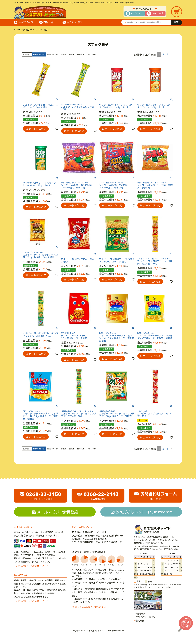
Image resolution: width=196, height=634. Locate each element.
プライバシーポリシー (146, 617)
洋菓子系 (27, 29)
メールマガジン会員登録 (57, 511)
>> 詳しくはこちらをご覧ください (31, 566)
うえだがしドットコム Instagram (144, 511)
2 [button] (163, 54)
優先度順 (80, 54)
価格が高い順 (52, 54)
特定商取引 (140, 613)
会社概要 (139, 620)
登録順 (71, 54)
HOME (17, 29)
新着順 (63, 54)
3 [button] (167, 54)
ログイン (135, 13)
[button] (171, 54)
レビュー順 (91, 54)
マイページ (157, 13)
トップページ (25, 22)
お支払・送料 (74, 22)
